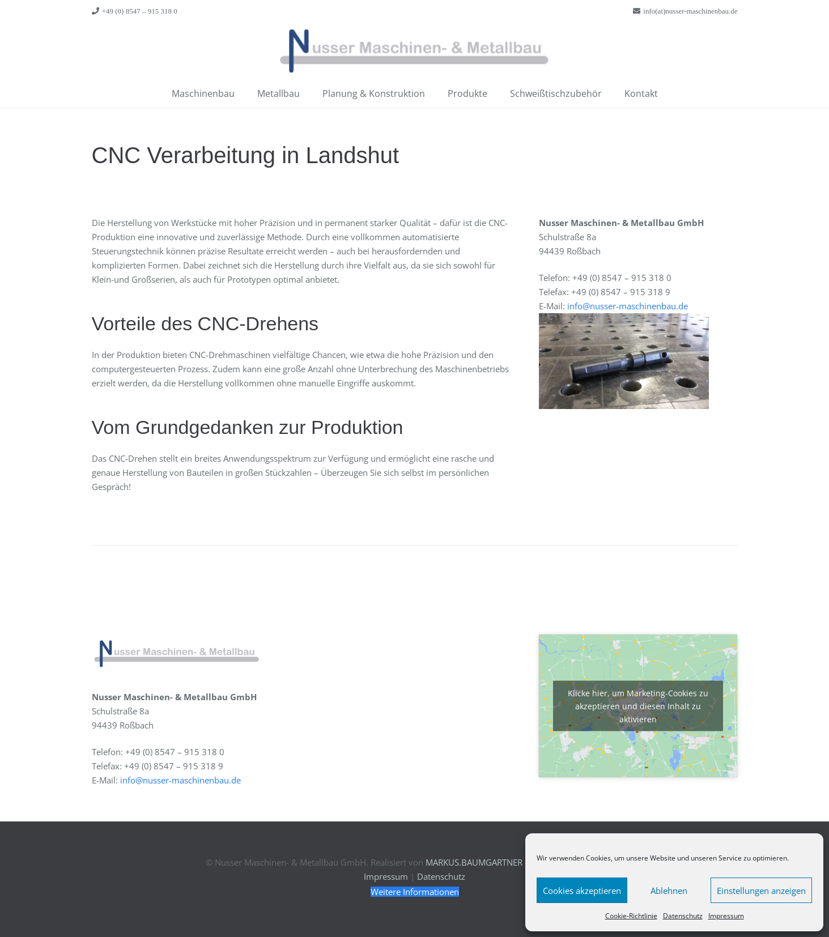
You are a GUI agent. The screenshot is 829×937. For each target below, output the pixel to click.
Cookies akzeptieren (582, 890)
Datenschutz (683, 916)
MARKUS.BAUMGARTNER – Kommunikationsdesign (525, 862)
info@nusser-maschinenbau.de (627, 306)
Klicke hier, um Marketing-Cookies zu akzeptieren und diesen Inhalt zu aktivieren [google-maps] (638, 705)
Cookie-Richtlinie (631, 916)
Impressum (726, 916)
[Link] (414, 51)
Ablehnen (669, 890)
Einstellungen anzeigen (761, 890)
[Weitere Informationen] (415, 892)
